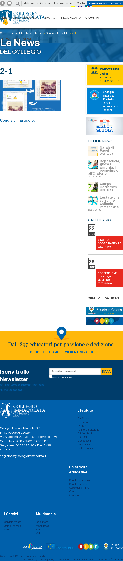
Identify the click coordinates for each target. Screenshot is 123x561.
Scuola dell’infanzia (80, 480)
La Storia (82, 422)
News (27, 39)
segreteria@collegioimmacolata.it (23, 456)
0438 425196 (25, 445)
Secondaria (70, 17)
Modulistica (42, 526)
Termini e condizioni (83, 559)
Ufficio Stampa (12, 526)
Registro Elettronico (105, 3)
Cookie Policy (30, 559)
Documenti (42, 522)
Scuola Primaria (78, 484)
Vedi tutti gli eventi (105, 297)
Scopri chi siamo (44, 352)
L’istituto (10, 17)
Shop (7, 529)
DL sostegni (84, 440)
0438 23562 (23, 441)
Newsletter (63, 559)
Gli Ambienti (84, 433)
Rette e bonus (85, 448)
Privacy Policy (47, 559)
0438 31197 (42, 441)
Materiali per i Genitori (37, 3)
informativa (66, 377)
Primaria (48, 17)
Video (39, 533)
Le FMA (81, 426)
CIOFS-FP (92, 17)
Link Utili (82, 437)
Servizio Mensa (12, 522)
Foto (38, 529)
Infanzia (30, 17)
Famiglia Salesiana (88, 429)
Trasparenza (84, 444)
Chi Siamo (83, 418)
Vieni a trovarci (79, 352)
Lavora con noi (63, 3)
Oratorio (10, 39)
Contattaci (83, 3)
